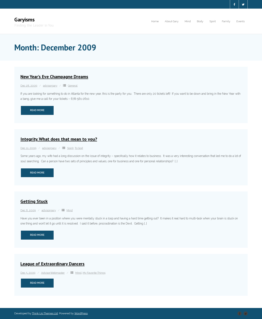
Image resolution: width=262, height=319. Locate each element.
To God (79, 148)
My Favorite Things (94, 272)
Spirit (70, 148)
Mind (70, 210)
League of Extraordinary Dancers (52, 264)
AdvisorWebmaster (53, 272)
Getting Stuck (34, 201)
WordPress (81, 313)
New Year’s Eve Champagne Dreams (54, 76)
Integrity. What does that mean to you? (58, 139)
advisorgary (50, 85)
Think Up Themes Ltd (45, 313)
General (73, 85)
